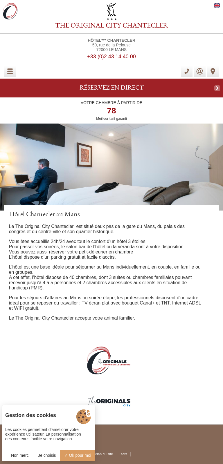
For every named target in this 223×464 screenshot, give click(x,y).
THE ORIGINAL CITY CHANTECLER (111, 26)
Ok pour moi (77, 455)
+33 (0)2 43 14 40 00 (111, 56)
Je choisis (47, 455)
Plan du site (104, 454)
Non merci (18, 455)
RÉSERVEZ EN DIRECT (112, 88)
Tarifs (123, 454)
